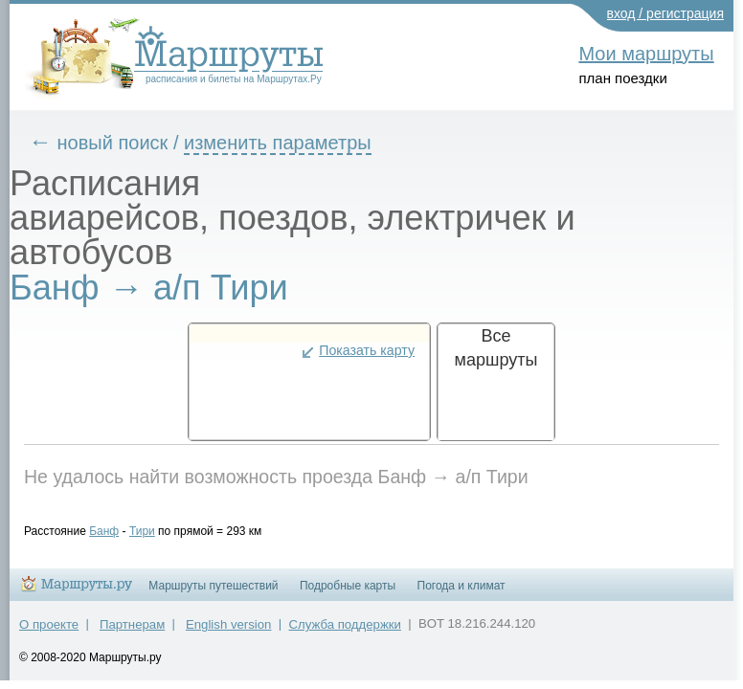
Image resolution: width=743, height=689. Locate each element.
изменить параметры (292, 142)
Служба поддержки (345, 633)
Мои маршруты (645, 53)
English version (228, 633)
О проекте (49, 633)
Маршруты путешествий (213, 594)
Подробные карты (347, 594)
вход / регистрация (666, 13)
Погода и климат (461, 594)
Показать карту (367, 350)
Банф (118, 531)
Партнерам (132, 633)
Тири (156, 531)
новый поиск (127, 142)
